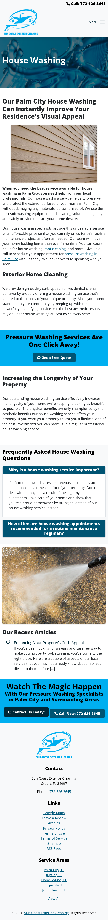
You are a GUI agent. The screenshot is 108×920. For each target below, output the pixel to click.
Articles (54, 823)
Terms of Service (54, 838)
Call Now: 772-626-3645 (77, 713)
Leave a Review (54, 818)
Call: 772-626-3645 (86, 3)
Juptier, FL (54, 875)
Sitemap (54, 843)
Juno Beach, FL (54, 890)
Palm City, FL (54, 870)
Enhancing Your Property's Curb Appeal (49, 642)
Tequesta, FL (54, 885)
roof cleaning (55, 248)
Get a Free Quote (54, 357)
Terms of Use (54, 833)
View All (54, 898)
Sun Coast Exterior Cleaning (46, 913)
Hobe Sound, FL (54, 880)
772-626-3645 (60, 791)
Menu (97, 22)
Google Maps (54, 812)
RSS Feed (54, 848)
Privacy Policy (54, 828)
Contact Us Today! (26, 712)
